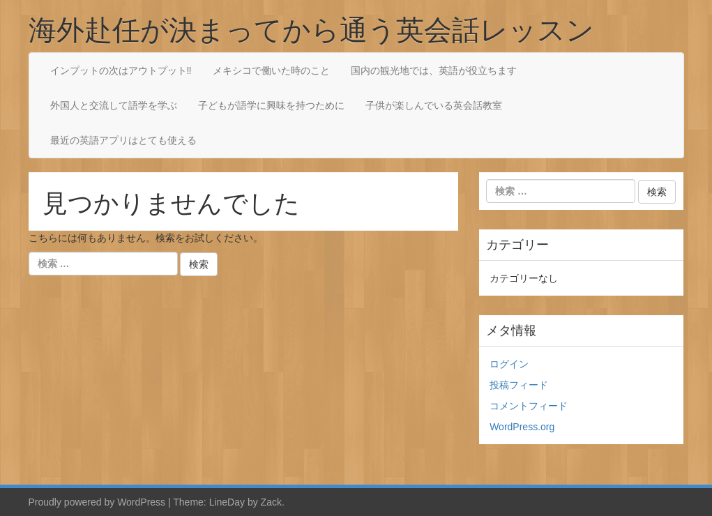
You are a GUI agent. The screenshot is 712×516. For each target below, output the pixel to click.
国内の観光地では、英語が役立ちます (434, 70)
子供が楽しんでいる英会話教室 (433, 105)
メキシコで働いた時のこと (271, 70)
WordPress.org (522, 426)
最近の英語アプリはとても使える (123, 140)
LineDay (227, 502)
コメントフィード (529, 405)
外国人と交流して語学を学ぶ (113, 105)
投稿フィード (519, 384)
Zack (271, 502)
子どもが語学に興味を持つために (271, 105)
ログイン (509, 364)
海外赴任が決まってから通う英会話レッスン (311, 29)
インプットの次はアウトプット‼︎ (121, 70)
